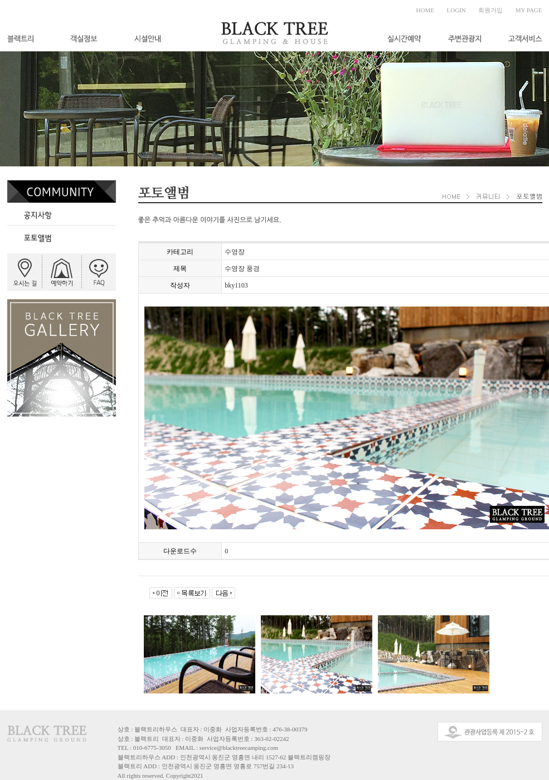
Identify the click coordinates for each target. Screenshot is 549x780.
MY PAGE (529, 10)
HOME (425, 10)
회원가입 (490, 10)
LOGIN (456, 10)
